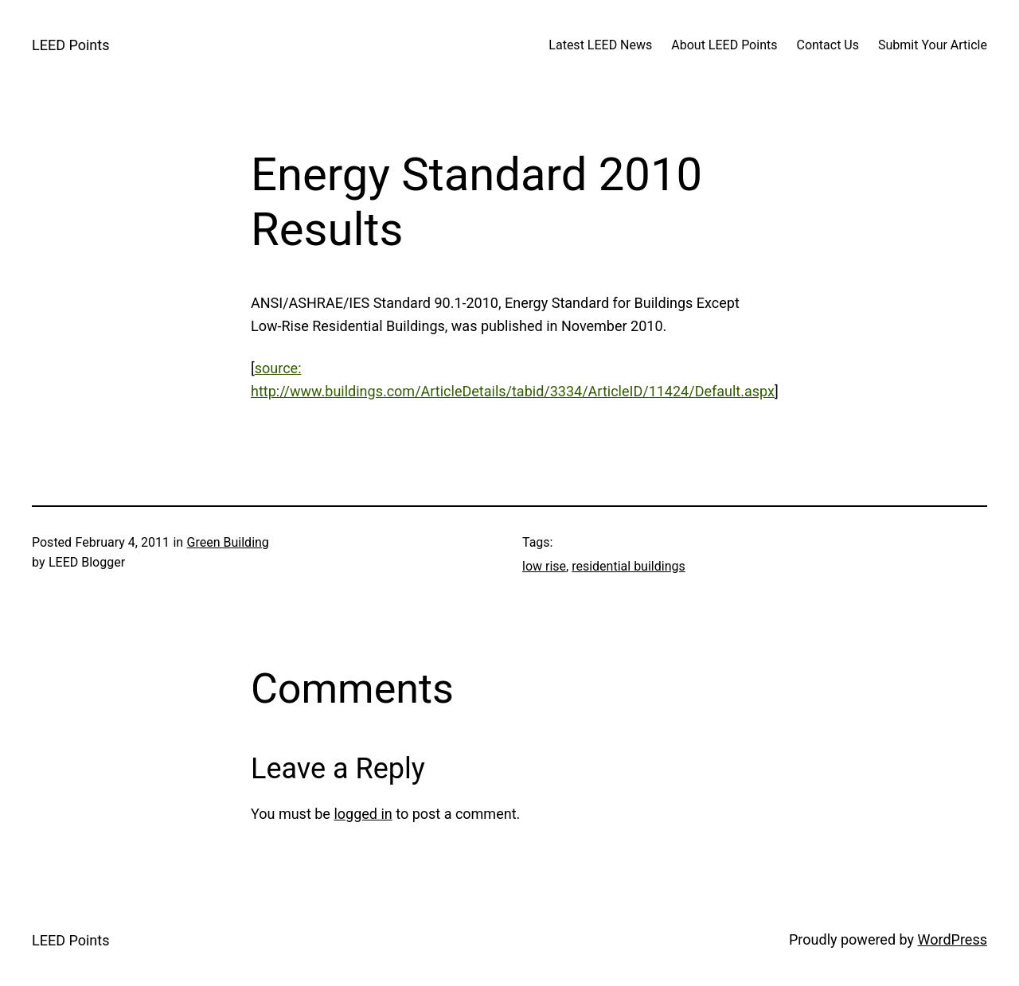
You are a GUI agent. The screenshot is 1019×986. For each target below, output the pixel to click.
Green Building (228, 542)
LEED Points (70, 45)
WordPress (952, 939)
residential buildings (628, 566)
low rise (544, 566)
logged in (363, 813)
